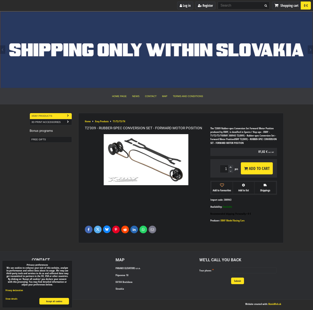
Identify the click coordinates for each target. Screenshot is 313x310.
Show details (11, 298)
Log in (185, 5)
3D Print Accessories (52, 122)
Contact (151, 96)
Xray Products (52, 116)
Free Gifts (39, 139)
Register (205, 5)
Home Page (119, 96)
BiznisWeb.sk (274, 304)
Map (164, 96)
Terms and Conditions (188, 96)
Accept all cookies (54, 301)
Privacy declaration (14, 290)
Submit (237, 280)
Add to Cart (257, 168)
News (135, 96)
